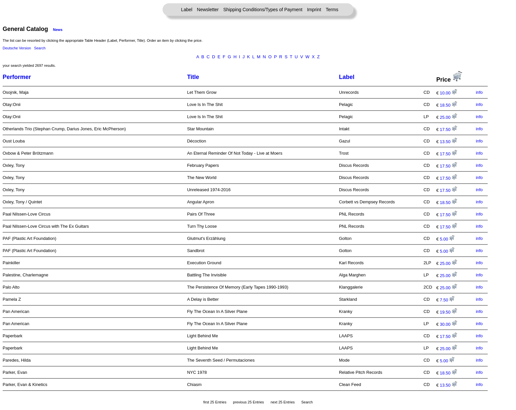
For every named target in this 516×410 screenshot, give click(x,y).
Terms (332, 9)
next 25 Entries (283, 402)
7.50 (447, 299)
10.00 (448, 92)
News (58, 30)
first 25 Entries (214, 402)
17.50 (448, 129)
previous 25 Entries (248, 402)
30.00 (448, 324)
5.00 (447, 239)
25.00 (448, 117)
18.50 (448, 105)
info (479, 92)
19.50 (448, 312)
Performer (17, 77)
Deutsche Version (17, 48)
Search (39, 48)
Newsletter (208, 9)
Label (186, 9)
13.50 (448, 141)
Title (193, 77)
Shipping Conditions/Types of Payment (262, 9)
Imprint (314, 9)
